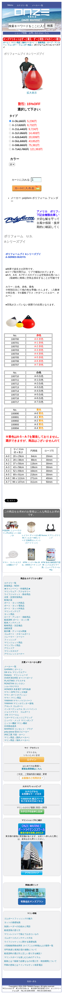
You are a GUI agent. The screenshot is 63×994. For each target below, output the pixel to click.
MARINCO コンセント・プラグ (18, 729)
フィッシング (10, 640)
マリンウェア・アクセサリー (17, 591)
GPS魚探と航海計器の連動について (20, 949)
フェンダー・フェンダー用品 (19, 45)
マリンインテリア (12, 611)
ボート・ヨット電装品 (14, 606)
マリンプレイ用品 (12, 645)
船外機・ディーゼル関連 (15, 631)
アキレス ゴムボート (13, 706)
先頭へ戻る (31, 981)
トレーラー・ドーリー (14, 637)
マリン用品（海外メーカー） (23, 43)
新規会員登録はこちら (32, 769)
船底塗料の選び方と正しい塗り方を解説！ (23, 953)
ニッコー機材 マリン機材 (15, 723)
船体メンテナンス (12, 623)
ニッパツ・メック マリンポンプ (18, 720)
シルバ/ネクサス (11, 686)
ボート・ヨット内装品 (14, 603)
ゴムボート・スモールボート (17, 634)
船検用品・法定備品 (13, 625)
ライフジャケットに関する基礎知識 (20, 942)
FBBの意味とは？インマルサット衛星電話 (23, 965)
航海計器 (8, 600)
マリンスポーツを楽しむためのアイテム (22, 957)
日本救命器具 (10, 726)
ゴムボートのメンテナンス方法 (18, 938)
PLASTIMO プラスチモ (14, 681)
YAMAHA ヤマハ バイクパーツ (18, 700)
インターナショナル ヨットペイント (20, 709)
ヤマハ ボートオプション (15, 695)
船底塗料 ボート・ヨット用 (16, 620)
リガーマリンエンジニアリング (18, 717)
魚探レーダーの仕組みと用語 (17, 926)
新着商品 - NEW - (12, 586)
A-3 (26, 133)
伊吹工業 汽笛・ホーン (14, 734)
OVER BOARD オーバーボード (18, 678)
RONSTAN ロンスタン (14, 683)
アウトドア (9, 648)
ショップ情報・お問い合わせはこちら (32, 33)
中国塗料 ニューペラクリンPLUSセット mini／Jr (11, 532)
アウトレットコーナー (14, 654)
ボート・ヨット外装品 (14, 608)
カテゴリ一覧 (22, 5)
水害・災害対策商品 (13, 597)
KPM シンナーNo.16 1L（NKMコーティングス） (32, 564)
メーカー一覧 (37, 5)
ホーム (6, 43)
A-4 (26, 137)
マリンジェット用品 (13, 642)
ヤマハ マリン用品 (12, 698)
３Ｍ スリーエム (11, 715)
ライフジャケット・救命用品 (17, 594)
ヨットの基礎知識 (12, 922)
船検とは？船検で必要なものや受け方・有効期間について (30, 961)
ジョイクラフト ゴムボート (17, 712)
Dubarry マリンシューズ (16, 675)
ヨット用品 (9, 614)
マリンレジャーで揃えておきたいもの (21, 934)
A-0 (24, 121)
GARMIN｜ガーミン (13, 669)
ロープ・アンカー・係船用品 (17, 617)
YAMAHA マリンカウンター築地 (18, 703)
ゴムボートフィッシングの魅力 (18, 918)
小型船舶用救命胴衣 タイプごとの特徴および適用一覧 (28, 945)
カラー (14, 159)
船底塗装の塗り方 (12, 930)
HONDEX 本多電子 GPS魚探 (17, 689)
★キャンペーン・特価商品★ (17, 588)
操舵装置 (8, 628)
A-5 (26, 141)
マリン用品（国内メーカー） (17, 737)
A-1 (24, 125)
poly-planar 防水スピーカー (16, 732)
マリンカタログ (11, 651)
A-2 (25, 129)
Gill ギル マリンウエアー (15, 672)
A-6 (26, 145)
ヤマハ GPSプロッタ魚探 (15, 692)
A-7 (27, 149)
